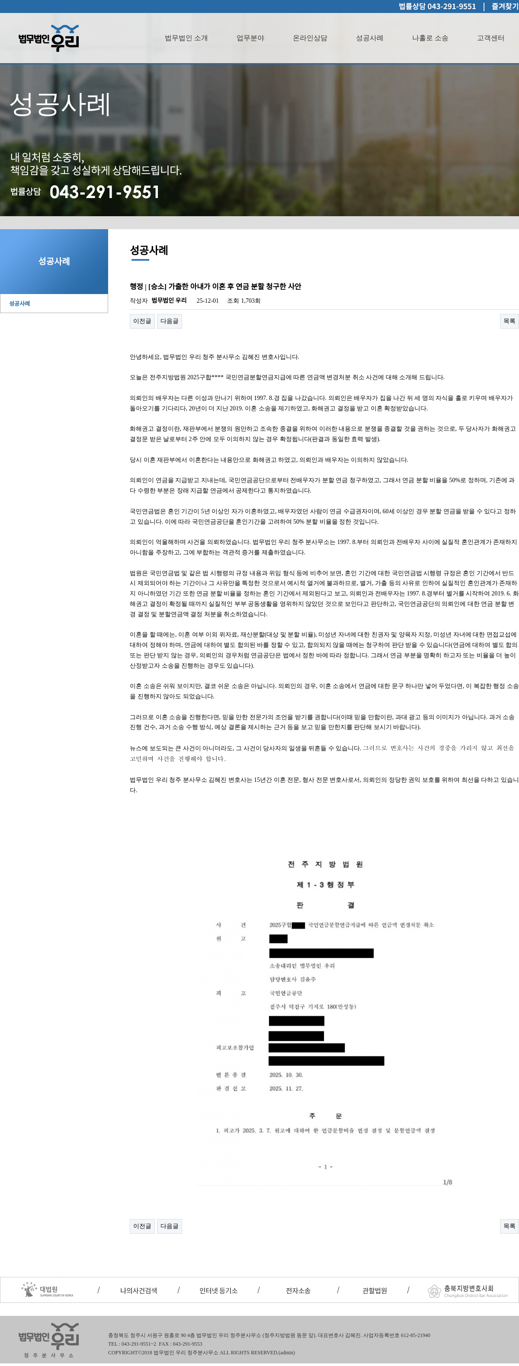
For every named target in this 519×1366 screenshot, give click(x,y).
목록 (509, 321)
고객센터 (491, 38)
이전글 (142, 321)
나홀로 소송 (430, 38)
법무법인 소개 (186, 38)
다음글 (169, 321)
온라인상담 (310, 38)
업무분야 (250, 38)
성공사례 (370, 38)
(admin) (287, 1353)
